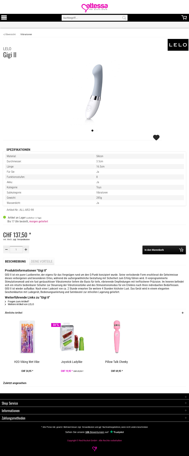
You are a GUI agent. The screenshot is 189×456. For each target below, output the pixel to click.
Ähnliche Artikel (13, 312)
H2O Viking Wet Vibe (26, 362)
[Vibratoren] (26, 34)
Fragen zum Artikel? (17, 301)
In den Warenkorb (164, 250)
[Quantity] (16, 249)
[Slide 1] (97, 131)
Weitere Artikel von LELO (19, 304)
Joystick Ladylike (71, 362)
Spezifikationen (18, 150)
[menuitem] (4, 18)
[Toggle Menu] (4, 19)
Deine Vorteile (41, 261)
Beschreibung (15, 261)
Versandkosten (88, 427)
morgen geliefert (38, 221)
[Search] (124, 18)
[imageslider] (92, 131)
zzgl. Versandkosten (21, 239)
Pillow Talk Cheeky (116, 362)
